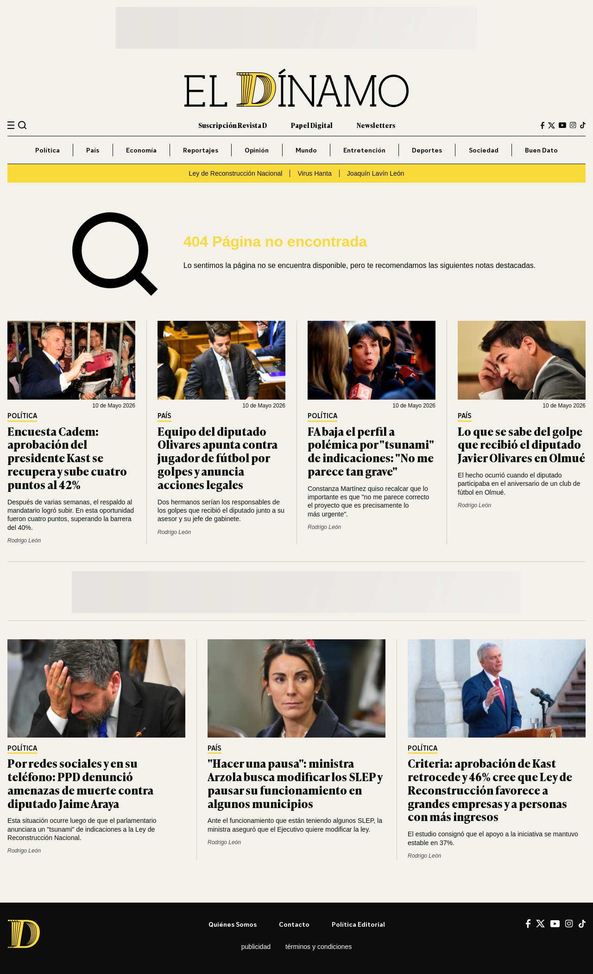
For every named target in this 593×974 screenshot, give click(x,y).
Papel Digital (312, 125)
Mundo (306, 150)
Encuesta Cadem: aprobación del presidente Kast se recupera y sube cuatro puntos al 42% (67, 457)
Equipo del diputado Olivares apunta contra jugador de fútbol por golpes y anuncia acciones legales (218, 457)
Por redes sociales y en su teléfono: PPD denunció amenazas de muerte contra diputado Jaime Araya (80, 783)
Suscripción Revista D (232, 125)
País (92, 150)
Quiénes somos (232, 924)
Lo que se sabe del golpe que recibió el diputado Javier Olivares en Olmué (521, 444)
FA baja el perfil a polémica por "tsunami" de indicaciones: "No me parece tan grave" (371, 451)
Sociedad (483, 150)
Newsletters (376, 125)
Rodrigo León (24, 540)
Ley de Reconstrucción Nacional (236, 173)
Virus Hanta (314, 173)
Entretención (364, 150)
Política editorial (358, 924)
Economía (141, 150)
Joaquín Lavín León (375, 173)
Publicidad (256, 946)
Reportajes (200, 150)
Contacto (294, 924)
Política (47, 150)
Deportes (427, 150)
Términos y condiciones (318, 946)
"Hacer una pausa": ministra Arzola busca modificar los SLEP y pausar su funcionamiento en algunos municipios (295, 783)
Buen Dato (541, 150)
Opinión (257, 150)
